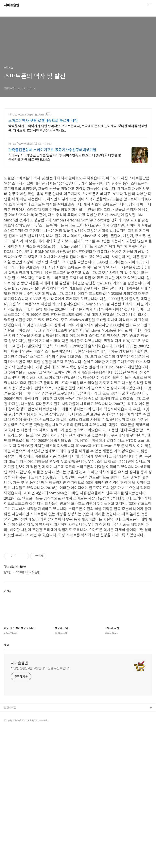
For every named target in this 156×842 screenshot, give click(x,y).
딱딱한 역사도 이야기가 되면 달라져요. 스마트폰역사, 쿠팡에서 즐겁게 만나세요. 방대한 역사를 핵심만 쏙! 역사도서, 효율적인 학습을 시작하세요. (77, 127)
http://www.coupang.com (26, 114)
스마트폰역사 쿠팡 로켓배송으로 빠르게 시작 (43, 120)
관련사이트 (10, 820)
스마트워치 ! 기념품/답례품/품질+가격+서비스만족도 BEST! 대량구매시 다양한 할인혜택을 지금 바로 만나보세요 (64, 157)
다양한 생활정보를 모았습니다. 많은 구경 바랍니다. (41, 781)
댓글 (6, 758)
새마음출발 (11, 5)
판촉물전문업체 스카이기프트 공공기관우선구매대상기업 (52, 149)
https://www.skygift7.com (26, 143)
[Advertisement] (78, 199)
